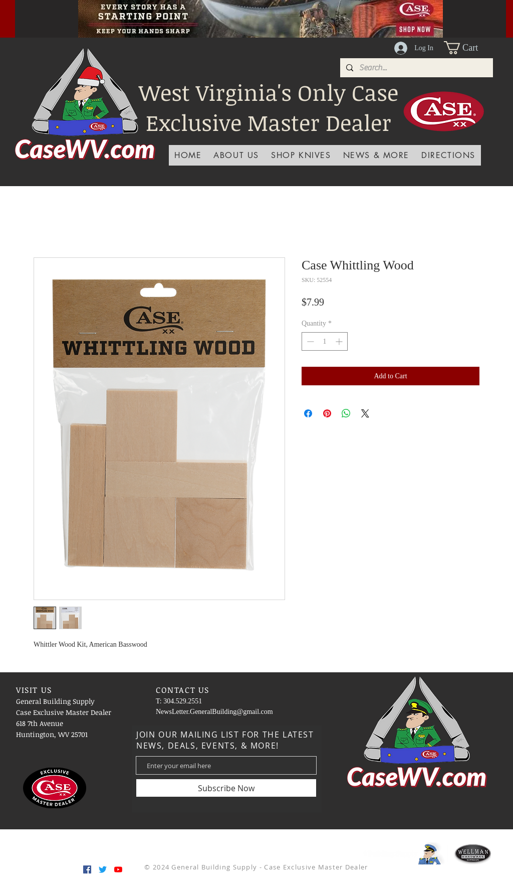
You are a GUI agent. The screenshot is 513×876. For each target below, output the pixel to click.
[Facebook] (87, 869)
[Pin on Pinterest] (327, 413)
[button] (468, 47)
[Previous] (40, 18)
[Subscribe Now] (226, 788)
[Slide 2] (247, 15)
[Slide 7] (285, 15)
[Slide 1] (222, 15)
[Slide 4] (210, 15)
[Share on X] (365, 413)
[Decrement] (309, 341)
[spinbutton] (325, 341)
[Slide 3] (235, 15)
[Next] (481, 18)
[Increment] (340, 341)
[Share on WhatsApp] (346, 413)
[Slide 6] (273, 15)
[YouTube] (118, 869)
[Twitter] (103, 869)
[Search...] (415, 67)
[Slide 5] (260, 15)
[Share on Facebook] (308, 413)
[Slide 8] (298, 15)
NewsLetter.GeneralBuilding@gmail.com (214, 711)
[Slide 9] (310, 15)
